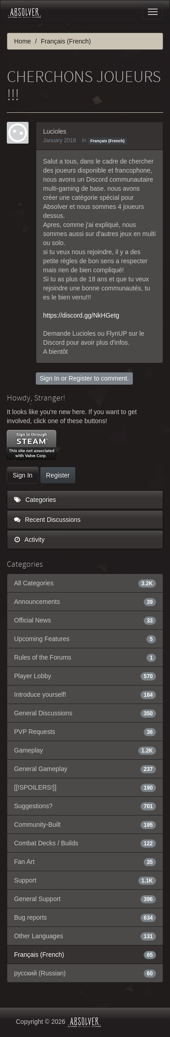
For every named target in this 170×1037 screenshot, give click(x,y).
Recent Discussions (47, 519)
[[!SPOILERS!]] (85, 787)
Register (80, 378)
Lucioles (54, 131)
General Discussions (85, 713)
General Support (85, 898)
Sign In (49, 378)
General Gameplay (85, 768)
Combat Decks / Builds (85, 843)
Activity (29, 539)
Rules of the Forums (85, 657)
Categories (35, 499)
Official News (85, 620)
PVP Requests (85, 731)
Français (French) (107, 141)
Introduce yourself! (85, 694)
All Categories (85, 583)
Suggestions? (85, 805)
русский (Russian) (85, 973)
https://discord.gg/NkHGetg (81, 315)
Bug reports (85, 917)
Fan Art (85, 861)
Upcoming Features (85, 638)
